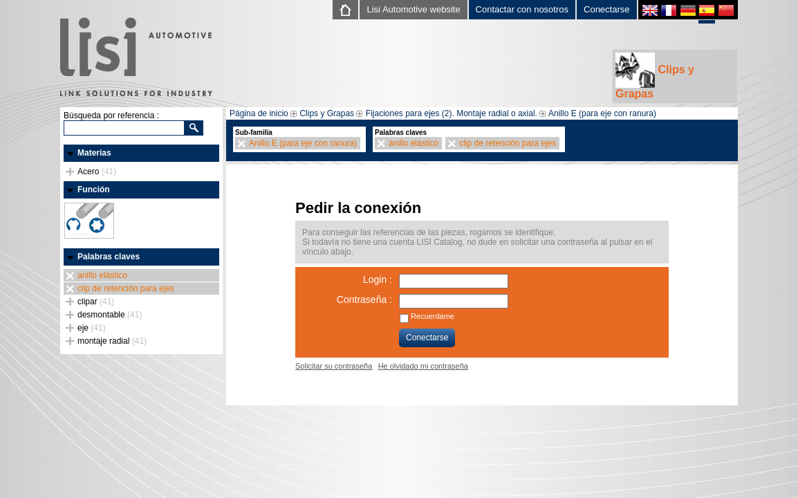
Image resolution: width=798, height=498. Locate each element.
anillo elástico (102, 275)
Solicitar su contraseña (333, 366)
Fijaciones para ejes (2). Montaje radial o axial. (451, 113)
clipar (95, 301)
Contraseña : (364, 299)
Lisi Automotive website (413, 9)
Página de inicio (259, 113)
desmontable (109, 315)
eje (91, 328)
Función (93, 189)
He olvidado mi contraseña (423, 366)
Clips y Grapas (654, 76)
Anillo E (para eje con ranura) (602, 113)
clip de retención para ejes (125, 288)
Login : (377, 279)
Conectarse (606, 9)
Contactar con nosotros (522, 9)
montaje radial (112, 341)
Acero (96, 171)
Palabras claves (108, 256)
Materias (94, 153)
